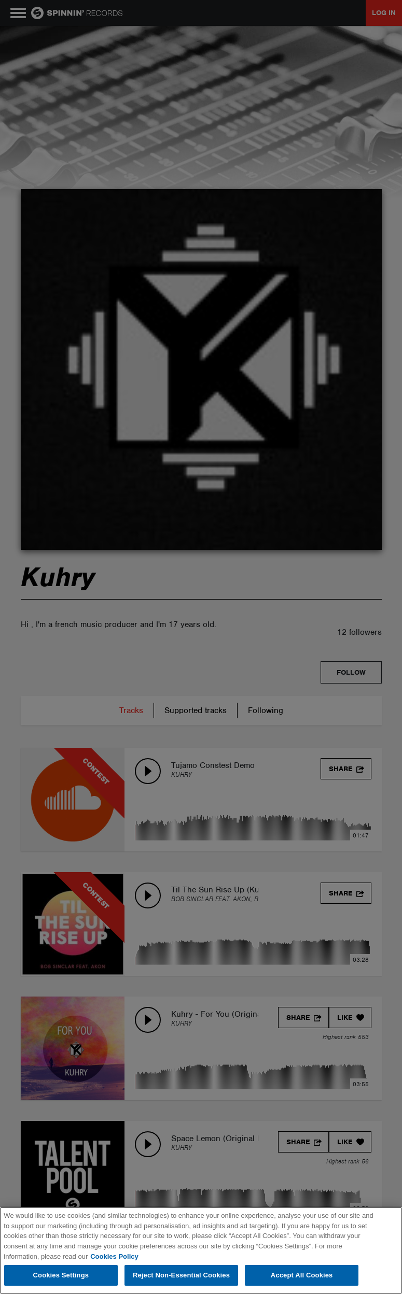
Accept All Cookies (302, 1275)
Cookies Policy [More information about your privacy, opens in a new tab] (114, 1256)
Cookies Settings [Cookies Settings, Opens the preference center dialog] (61, 1275)
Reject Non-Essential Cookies (181, 1275)
